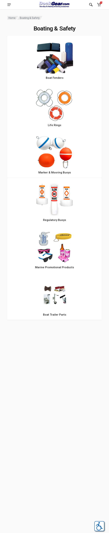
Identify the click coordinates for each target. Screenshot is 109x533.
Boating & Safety (30, 17)
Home (12, 17)
